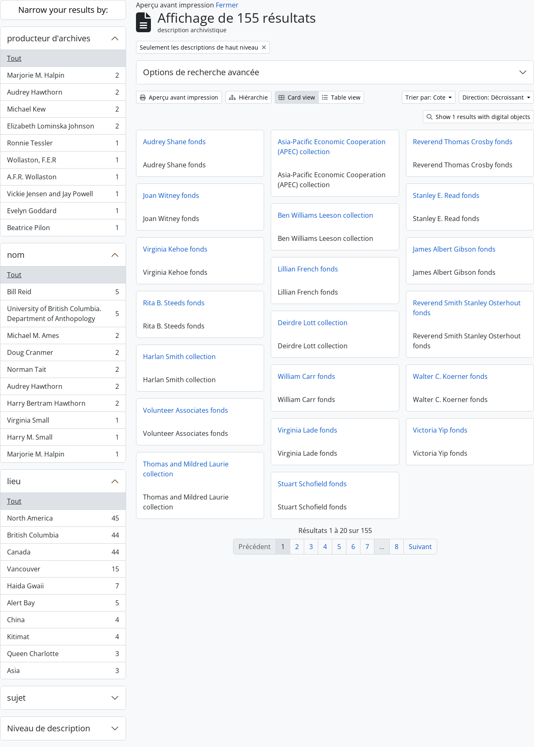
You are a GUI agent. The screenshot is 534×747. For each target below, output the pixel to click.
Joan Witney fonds (171, 195)
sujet (16, 697)
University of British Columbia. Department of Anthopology (63, 313)
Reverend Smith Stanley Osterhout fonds (467, 307)
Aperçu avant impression (179, 97)
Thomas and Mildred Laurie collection (186, 468)
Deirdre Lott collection (313, 322)
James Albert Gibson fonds (454, 249)
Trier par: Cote (426, 97)
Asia (63, 672)
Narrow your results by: (63, 9)
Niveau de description (48, 728)
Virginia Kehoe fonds (175, 249)
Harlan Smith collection (179, 356)
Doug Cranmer (63, 354)
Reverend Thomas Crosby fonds (463, 141)
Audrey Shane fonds (174, 141)
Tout (14, 58)
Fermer (227, 5)
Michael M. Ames (63, 337)
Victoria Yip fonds (440, 430)
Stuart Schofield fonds (312, 483)
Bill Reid (63, 293)
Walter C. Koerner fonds (450, 376)
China (63, 621)
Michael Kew (63, 111)
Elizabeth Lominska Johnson (63, 128)
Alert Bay (63, 604)
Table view (341, 97)
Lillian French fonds (308, 269)
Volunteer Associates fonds (185, 410)
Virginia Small (63, 422)
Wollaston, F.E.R (63, 162)
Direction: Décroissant (493, 97)
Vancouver (63, 571)
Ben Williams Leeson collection (325, 215)
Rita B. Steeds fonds (174, 302)
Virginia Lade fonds (307, 430)
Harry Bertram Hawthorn (63, 405)
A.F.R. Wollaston (63, 179)
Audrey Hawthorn (63, 94)
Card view (297, 97)
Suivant (420, 546)
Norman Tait (63, 371)
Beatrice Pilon (63, 229)
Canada (63, 554)
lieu (14, 481)
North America (63, 520)
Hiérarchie (248, 97)
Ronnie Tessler (63, 145)
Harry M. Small (63, 439)
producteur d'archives (49, 38)
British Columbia (63, 537)
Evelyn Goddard (63, 212)
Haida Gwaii (63, 588)
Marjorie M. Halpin (63, 77)
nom (16, 254)
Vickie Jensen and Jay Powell (63, 195)
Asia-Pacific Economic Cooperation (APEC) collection (332, 146)
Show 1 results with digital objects (478, 117)
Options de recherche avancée (201, 72)
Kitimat (63, 638)
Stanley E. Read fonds (446, 195)
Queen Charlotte (63, 655)
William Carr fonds (306, 376)
